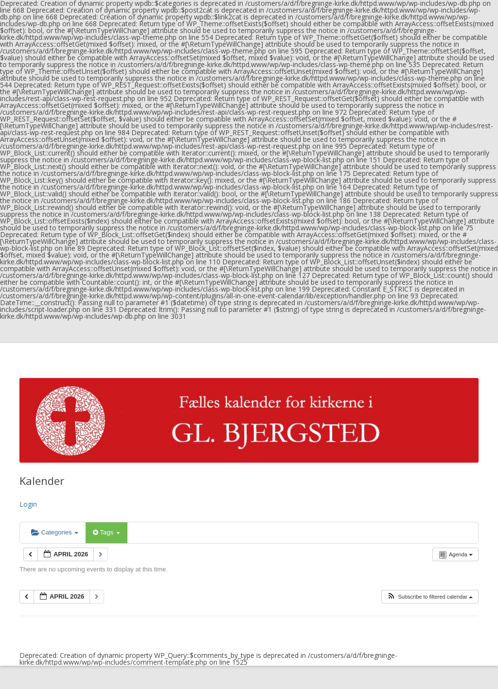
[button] (430, 596)
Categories (54, 532)
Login (28, 504)
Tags (106, 532)
